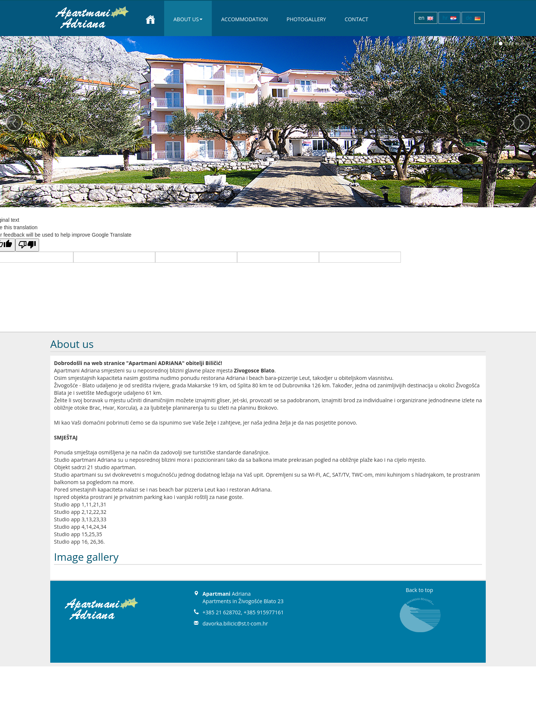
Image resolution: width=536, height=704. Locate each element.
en (425, 17)
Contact (356, 19)
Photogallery (306, 19)
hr (450, 17)
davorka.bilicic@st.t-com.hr (235, 623)
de (473, 17)
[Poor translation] (27, 245)
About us (187, 19)
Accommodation (244, 19)
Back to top (419, 589)
